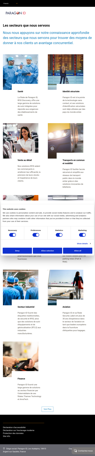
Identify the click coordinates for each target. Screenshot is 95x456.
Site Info (6, 436)
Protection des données (13, 433)
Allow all (77, 251)
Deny (17, 251)
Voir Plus (47, 409)
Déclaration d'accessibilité (14, 427)
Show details (82, 244)
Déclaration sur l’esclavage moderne (18, 430)
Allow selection (47, 251)
